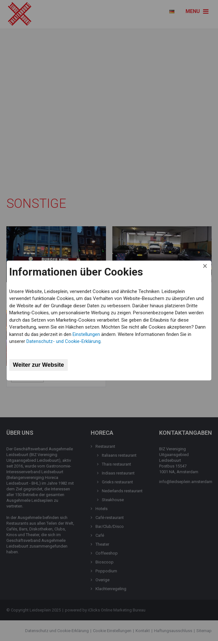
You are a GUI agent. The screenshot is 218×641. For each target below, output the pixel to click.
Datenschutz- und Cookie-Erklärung (63, 341)
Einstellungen (86, 334)
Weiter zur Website (38, 365)
